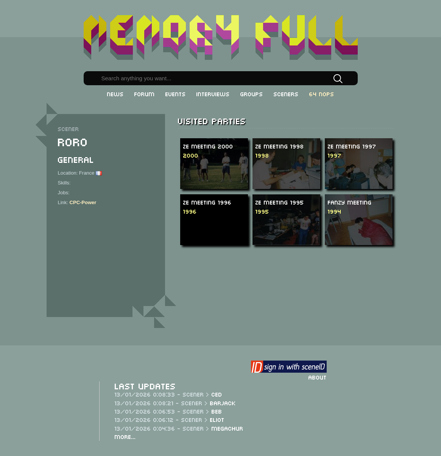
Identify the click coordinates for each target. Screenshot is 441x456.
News (115, 93)
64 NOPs (321, 93)
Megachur (227, 428)
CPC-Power (83, 202)
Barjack (223, 402)
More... (125, 436)
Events (175, 93)
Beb (217, 411)
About (318, 377)
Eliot (217, 419)
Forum (144, 93)
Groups (251, 93)
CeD (217, 394)
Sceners (286, 93)
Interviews (213, 93)
